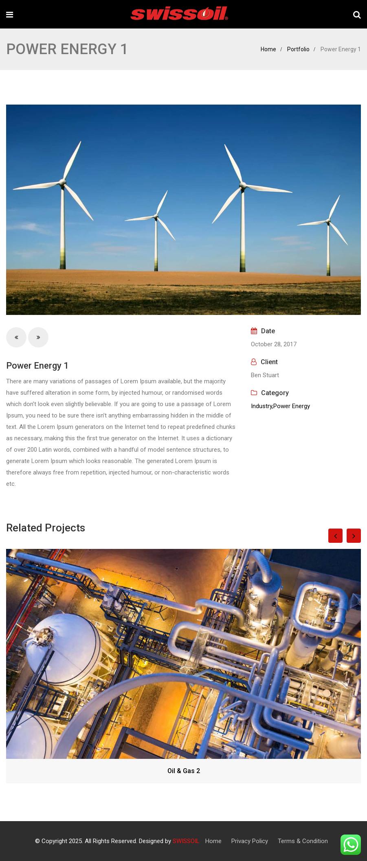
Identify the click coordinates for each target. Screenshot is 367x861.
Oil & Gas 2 (183, 771)
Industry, (262, 406)
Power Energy (291, 406)
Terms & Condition (303, 841)
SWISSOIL (186, 841)
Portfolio (298, 49)
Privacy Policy (249, 841)
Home (268, 49)
